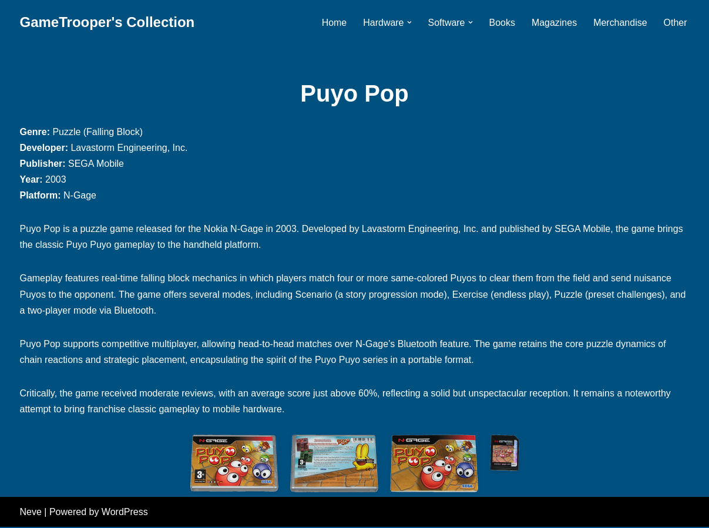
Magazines (554, 23)
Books (502, 23)
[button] (408, 22)
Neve (31, 513)
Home (334, 23)
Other (675, 23)
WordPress (125, 513)
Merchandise (620, 23)
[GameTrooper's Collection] (107, 23)
